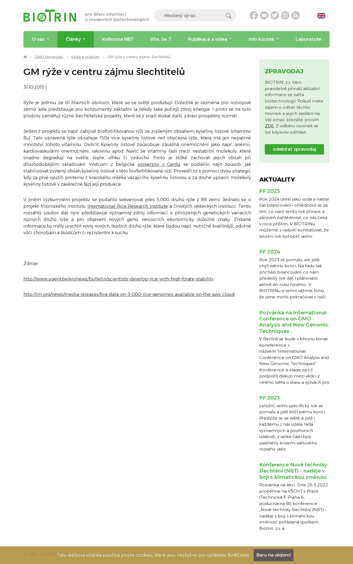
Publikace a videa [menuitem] (208, 39)
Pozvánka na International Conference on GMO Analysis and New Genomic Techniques (294, 322)
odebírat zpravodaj (294, 149)
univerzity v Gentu (159, 164)
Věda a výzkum (85, 57)
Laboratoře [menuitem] (308, 39)
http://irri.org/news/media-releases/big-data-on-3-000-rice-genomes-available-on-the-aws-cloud (129, 294)
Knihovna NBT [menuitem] (117, 39)
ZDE (269, 125)
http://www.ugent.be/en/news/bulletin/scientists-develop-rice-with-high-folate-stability (118, 279)
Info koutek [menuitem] (262, 39)
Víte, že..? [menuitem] (160, 39)
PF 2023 (269, 398)
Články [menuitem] (74, 39)
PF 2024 (269, 252)
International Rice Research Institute (127, 206)
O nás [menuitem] (39, 39)
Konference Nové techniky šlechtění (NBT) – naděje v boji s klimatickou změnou (293, 471)
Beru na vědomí (273, 555)
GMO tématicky (49, 57)
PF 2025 (269, 191)
